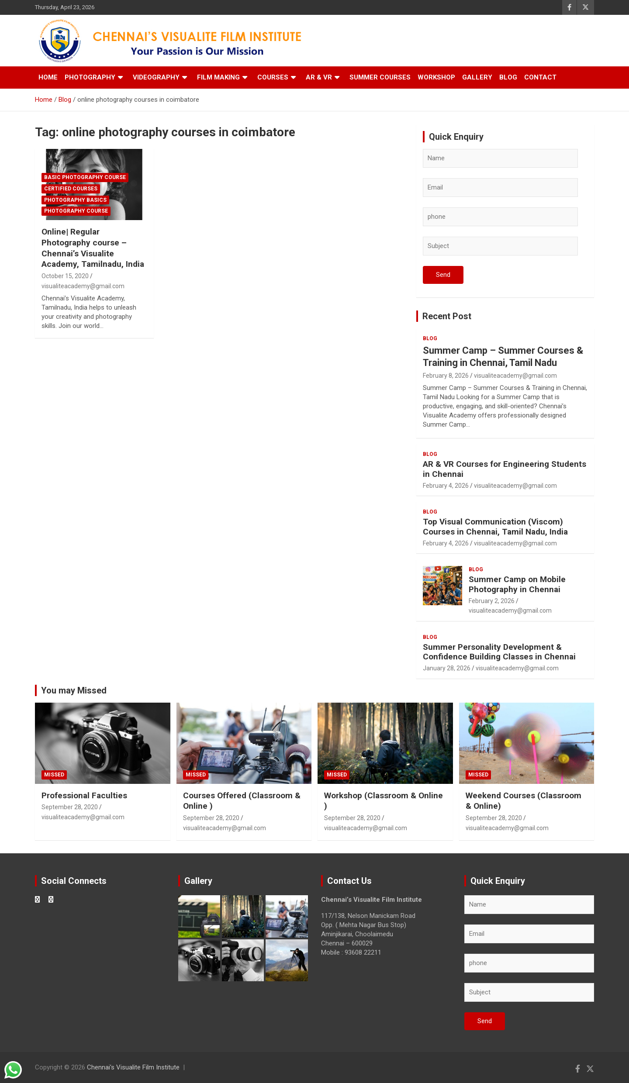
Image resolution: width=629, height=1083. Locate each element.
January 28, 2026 (446, 668)
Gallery (477, 77)
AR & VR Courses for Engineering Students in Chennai (504, 469)
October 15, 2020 (65, 275)
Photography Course (76, 211)
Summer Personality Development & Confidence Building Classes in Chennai (499, 652)
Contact (540, 77)
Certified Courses (70, 189)
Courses (272, 77)
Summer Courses (380, 77)
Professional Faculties (84, 795)
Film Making (218, 77)
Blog (508, 77)
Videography (156, 77)
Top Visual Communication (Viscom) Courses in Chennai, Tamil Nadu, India (495, 527)
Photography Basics (75, 200)
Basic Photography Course (85, 177)
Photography (90, 77)
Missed (54, 775)
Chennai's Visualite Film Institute (133, 1067)
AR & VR (319, 77)
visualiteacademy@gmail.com (82, 286)
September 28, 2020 (69, 807)
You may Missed (74, 690)
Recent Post (446, 316)
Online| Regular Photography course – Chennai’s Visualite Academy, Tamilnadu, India (92, 248)
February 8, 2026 (446, 375)
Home (48, 77)
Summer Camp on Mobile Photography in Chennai (517, 584)
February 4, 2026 (446, 485)
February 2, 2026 (492, 600)
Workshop (436, 77)
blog (430, 338)
